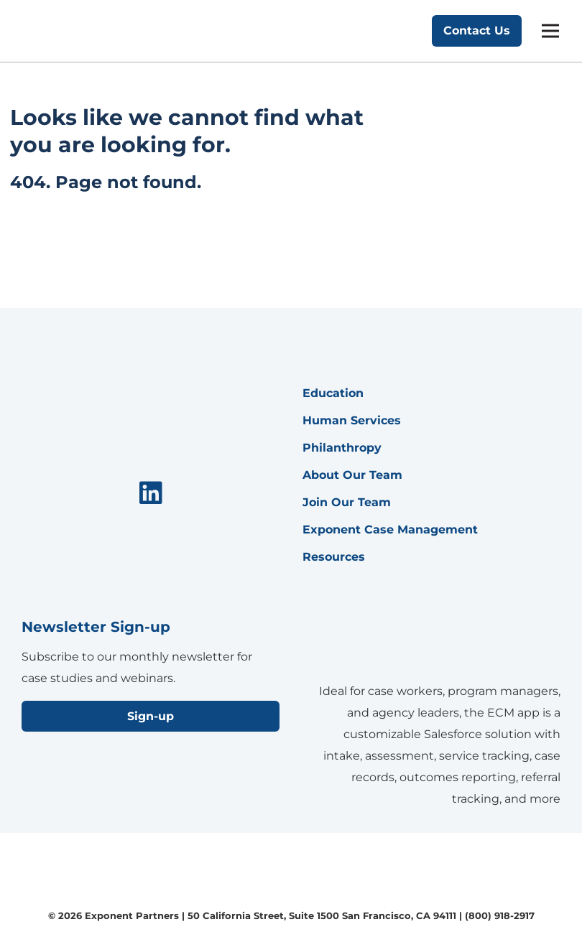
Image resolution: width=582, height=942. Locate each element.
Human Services (351, 420)
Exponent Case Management (390, 529)
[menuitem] (150, 494)
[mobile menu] (550, 31)
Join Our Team (346, 502)
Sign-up (150, 716)
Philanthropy (342, 447)
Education (333, 393)
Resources (333, 557)
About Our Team (352, 475)
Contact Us (476, 30)
